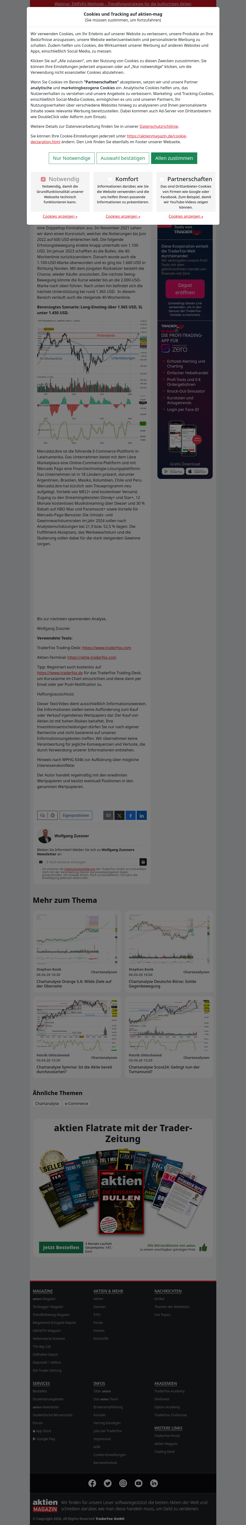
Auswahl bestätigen (123, 158)
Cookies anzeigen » (60, 216)
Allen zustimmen (174, 158)
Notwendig (64, 179)
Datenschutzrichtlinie (159, 126)
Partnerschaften (189, 179)
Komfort (126, 179)
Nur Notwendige (72, 158)
